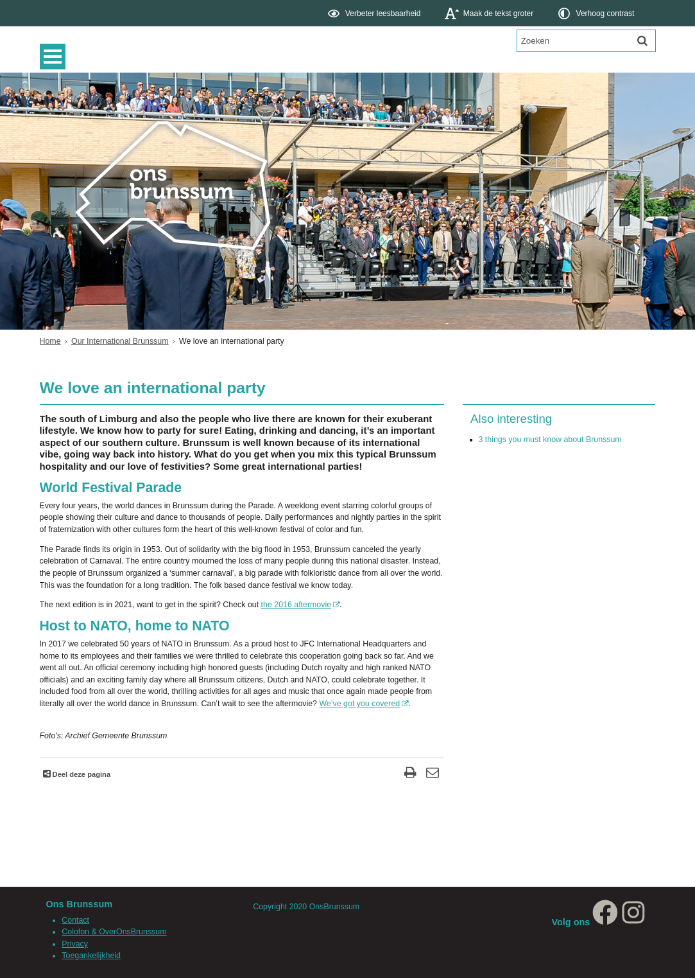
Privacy (75, 943)
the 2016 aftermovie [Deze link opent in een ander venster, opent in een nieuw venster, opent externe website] (296, 604)
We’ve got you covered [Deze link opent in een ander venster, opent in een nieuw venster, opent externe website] (359, 703)
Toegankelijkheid (91, 955)
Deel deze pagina (81, 774)
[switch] (375, 13)
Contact (75, 920)
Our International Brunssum (120, 341)
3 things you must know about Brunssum (550, 439)
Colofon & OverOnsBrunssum (114, 931)
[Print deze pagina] (410, 774)
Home (50, 341)
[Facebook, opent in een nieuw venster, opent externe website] (605, 922)
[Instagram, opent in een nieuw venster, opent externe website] (633, 922)
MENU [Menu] (56, 56)
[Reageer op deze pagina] (433, 774)
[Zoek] (642, 40)
